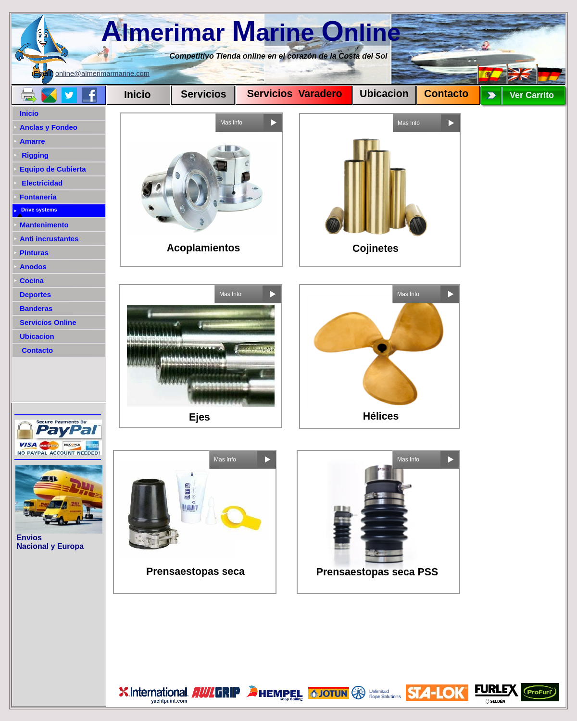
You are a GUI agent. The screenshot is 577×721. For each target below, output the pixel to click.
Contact (443, 93)
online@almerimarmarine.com (102, 73)
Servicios (203, 94)
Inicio (137, 94)
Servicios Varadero (290, 93)
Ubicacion (384, 93)
